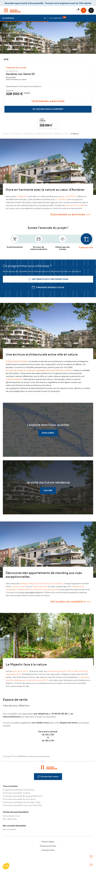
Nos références (10, 819)
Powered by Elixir (48, 850)
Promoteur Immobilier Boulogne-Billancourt (23, 796)
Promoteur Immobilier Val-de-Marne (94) (21, 802)
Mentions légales (48, 842)
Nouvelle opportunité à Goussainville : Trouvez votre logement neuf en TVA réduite (48, 3)
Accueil (5, 134)
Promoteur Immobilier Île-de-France (19, 799)
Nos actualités (9, 829)
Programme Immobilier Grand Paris (19, 790)
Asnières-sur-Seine (61, 134)
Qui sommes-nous (11, 816)
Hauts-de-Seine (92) (44, 134)
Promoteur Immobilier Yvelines (16, 793)
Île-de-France (29, 134)
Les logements (57, 17)
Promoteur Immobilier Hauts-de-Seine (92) (22, 805)
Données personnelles (48, 846)
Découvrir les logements (68, 602)
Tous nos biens (16, 134)
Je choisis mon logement (48, 109)
